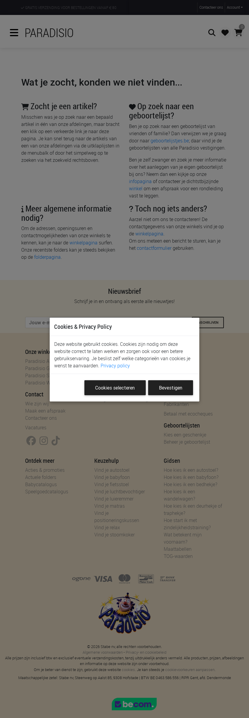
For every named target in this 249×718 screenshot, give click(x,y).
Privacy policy (115, 365)
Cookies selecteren (115, 388)
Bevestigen (170, 388)
